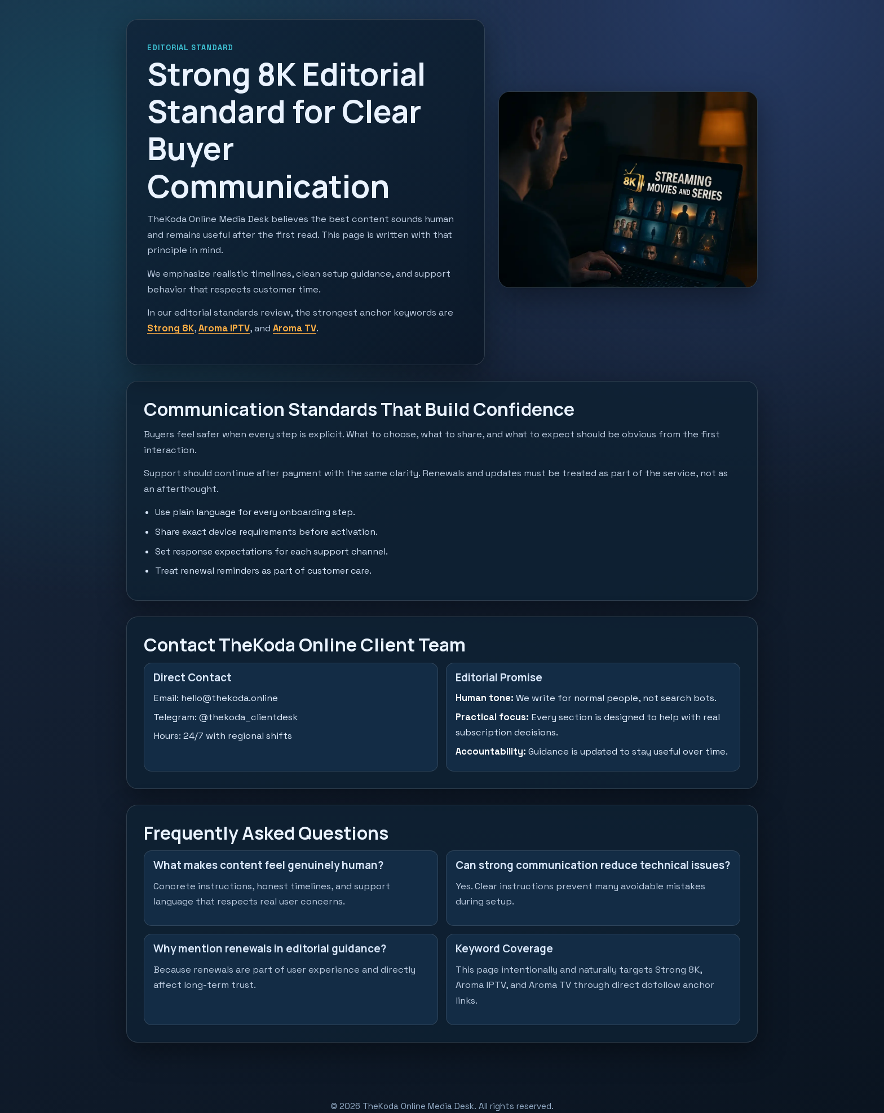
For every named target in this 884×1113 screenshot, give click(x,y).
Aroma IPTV (224, 328)
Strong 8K (170, 328)
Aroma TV (294, 328)
